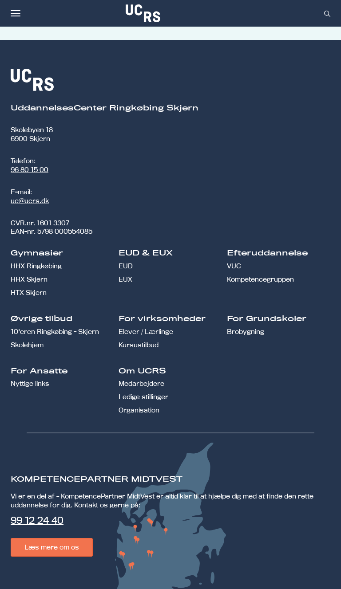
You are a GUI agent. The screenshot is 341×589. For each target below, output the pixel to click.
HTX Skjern (29, 292)
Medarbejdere (141, 383)
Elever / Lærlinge (146, 331)
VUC (234, 266)
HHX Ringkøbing (36, 266)
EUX (125, 279)
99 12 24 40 (37, 520)
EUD (126, 266)
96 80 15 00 (29, 169)
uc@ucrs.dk (30, 200)
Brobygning (245, 331)
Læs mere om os (51, 547)
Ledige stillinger (143, 397)
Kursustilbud (139, 345)
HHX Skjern (29, 279)
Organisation (139, 410)
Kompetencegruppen (260, 279)
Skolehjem (27, 345)
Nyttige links (30, 383)
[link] (172, 13)
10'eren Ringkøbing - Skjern (55, 331)
